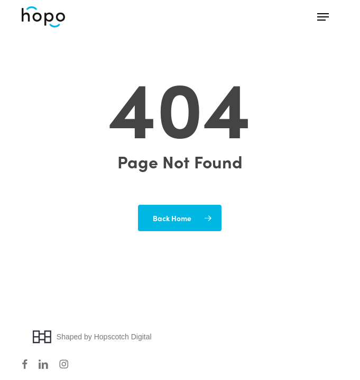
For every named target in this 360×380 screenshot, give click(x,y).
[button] (323, 17)
